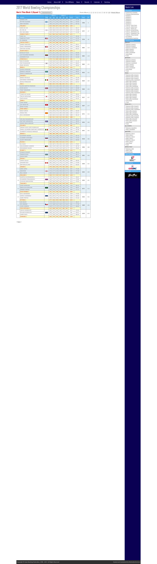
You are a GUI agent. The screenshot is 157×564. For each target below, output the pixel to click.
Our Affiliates (69, 2)
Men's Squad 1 (130, 49)
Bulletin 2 (128, 17)
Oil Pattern (129, 36)
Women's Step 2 (130, 136)
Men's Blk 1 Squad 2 (131, 83)
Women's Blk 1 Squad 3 (132, 78)
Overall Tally (129, 152)
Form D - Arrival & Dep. (132, 30)
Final (127, 55)
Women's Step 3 (130, 140)
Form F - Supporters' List (132, 33)
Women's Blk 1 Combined (133, 79)
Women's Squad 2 (131, 46)
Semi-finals (129, 54)
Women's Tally (130, 149)
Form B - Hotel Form (131, 27)
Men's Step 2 (129, 138)
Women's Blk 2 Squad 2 (132, 87)
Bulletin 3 (128, 19)
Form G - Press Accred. (132, 35)
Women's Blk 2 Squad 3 (132, 89)
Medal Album (115, 12)
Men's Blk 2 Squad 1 (131, 97)
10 (109, 12)
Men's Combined (130, 52)
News (79, 2)
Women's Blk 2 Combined (133, 92)
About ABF (58, 2)
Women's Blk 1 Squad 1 (132, 75)
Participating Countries (132, 38)
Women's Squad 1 (131, 44)
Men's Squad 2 (130, 50)
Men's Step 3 (129, 141)
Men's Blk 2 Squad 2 (131, 94)
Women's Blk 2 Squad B (132, 115)
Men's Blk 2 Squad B (131, 119)
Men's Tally (129, 150)
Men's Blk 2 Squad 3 (131, 95)
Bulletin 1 (128, 15)
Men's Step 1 (129, 135)
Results (88, 2)
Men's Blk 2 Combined (132, 99)
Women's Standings (131, 128)
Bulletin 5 (128, 22)
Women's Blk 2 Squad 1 (132, 91)
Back (19, 222)
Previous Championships (132, 14)
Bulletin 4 (128, 20)
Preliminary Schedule (131, 12)
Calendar (98, 2)
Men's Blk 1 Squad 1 (131, 81)
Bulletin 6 (128, 23)
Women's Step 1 (130, 133)
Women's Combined (131, 47)
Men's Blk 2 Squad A (131, 120)
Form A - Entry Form (131, 25)
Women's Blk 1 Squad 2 (132, 76)
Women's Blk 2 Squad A (132, 117)
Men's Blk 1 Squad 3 (131, 84)
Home (49, 2)
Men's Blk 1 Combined (132, 86)
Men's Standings (130, 129)
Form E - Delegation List (132, 31)
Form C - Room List (131, 28)
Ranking (107, 2)
